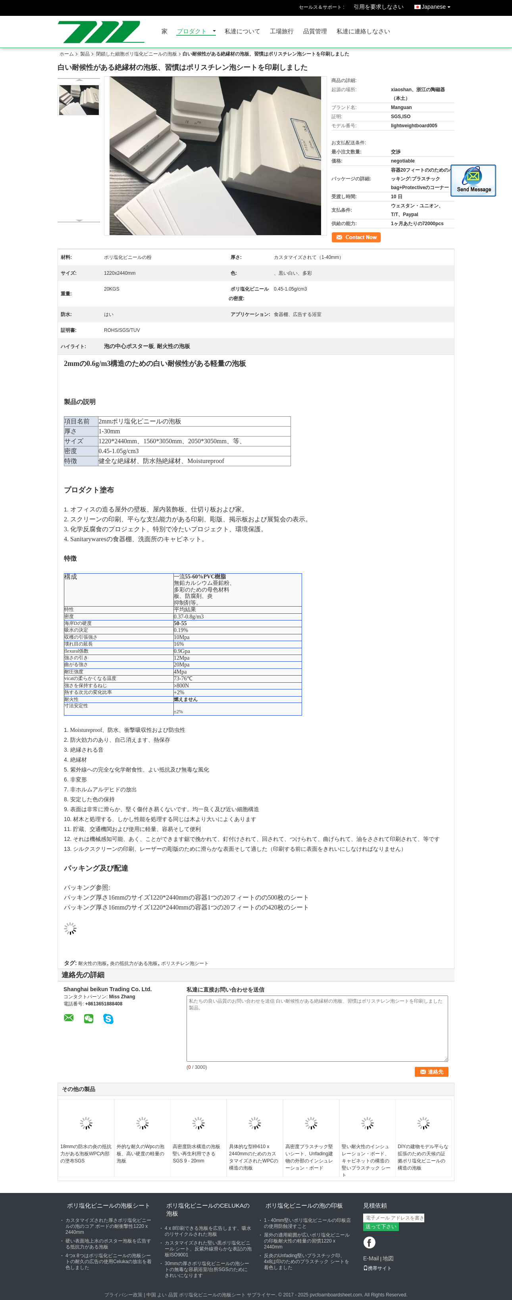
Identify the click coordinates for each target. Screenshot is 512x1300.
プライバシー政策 (123, 1295)
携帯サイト (377, 1268)
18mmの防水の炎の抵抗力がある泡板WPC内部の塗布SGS (86, 1154)
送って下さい (381, 1226)
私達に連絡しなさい (363, 31)
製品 (85, 54)
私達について (242, 31)
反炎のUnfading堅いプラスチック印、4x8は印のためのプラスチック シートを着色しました (306, 1261)
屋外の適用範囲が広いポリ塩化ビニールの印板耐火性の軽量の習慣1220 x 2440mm (307, 1241)
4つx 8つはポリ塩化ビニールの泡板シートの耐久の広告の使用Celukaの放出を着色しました (108, 1261)
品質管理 (315, 31)
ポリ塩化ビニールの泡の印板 (304, 1205)
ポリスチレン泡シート (185, 963)
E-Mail (371, 1258)
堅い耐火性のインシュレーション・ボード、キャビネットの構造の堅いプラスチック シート (366, 1161)
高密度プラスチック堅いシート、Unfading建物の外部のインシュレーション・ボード (309, 1157)
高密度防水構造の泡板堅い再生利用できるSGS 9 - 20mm (196, 1154)
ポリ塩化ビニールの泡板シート (108, 1205)
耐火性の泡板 (92, 963)
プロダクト (192, 31)
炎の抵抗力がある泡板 (134, 963)
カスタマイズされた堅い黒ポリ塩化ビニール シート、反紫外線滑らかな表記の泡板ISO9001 (208, 1249)
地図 (388, 1258)
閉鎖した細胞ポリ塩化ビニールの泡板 (136, 54)
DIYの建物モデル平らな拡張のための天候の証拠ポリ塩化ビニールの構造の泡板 (423, 1157)
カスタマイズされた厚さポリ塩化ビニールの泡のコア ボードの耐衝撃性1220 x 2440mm (108, 1226)
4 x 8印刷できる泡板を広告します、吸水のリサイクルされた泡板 (208, 1231)
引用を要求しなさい (379, 7)
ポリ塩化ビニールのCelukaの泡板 (208, 1209)
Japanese (438, 5)
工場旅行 (282, 31)
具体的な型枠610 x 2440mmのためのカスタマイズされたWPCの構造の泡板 (253, 1157)
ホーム (67, 54)
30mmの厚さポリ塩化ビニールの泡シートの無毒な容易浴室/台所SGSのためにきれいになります (207, 1269)
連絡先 (338, 236)
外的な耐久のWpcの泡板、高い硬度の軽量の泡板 (140, 1154)
